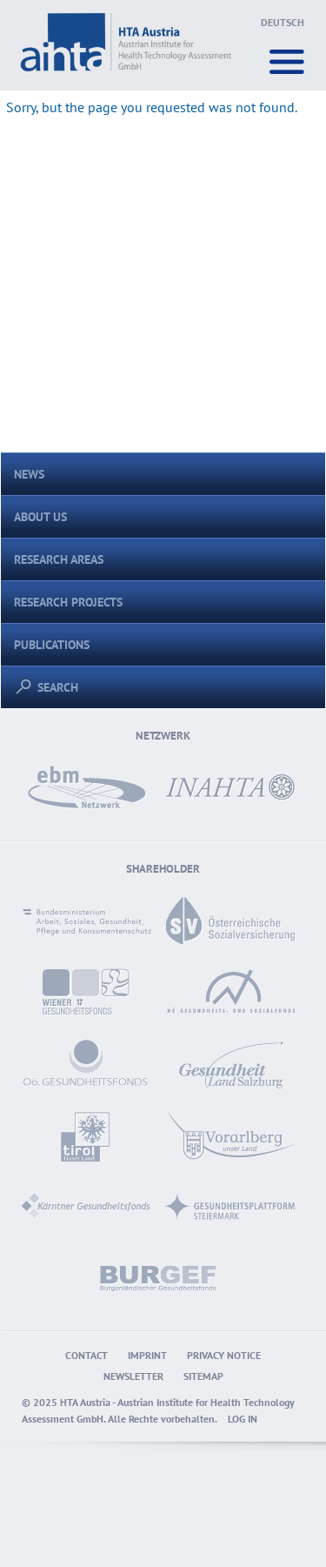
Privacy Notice (224, 1355)
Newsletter (133, 1376)
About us (40, 516)
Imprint (147, 1355)
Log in (242, 1418)
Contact (86, 1355)
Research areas (58, 559)
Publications (52, 644)
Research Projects (68, 601)
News (29, 473)
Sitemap (203, 1376)
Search (51, 686)
